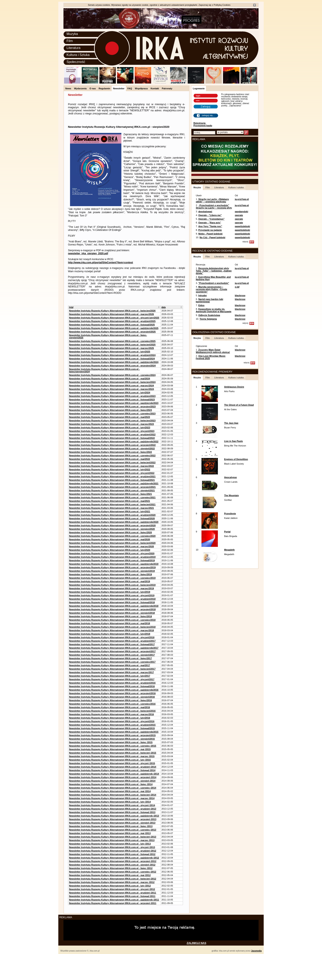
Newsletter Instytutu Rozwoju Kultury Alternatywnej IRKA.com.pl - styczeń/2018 (111, 637)
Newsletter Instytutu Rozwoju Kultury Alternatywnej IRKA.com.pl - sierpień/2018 (112, 613)
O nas (93, 88)
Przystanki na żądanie (210, 230)
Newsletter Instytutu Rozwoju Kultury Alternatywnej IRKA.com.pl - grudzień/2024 (112, 355)
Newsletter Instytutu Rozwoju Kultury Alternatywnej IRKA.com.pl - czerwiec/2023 (112, 413)
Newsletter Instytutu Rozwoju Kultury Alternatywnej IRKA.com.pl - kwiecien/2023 (112, 420)
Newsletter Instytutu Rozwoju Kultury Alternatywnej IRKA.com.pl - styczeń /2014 (112, 805)
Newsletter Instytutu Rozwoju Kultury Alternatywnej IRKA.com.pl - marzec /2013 (111, 840)
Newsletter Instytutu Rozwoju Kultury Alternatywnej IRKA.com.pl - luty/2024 (109, 392)
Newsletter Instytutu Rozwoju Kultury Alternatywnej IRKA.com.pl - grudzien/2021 (112, 476)
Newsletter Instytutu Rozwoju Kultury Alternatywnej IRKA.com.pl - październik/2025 (113, 328)
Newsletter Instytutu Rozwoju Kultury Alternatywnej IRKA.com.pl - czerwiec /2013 (112, 830)
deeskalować (205, 211)
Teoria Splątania (208, 319)
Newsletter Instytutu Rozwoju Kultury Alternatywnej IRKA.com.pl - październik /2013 (114, 816)
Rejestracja (199, 123)
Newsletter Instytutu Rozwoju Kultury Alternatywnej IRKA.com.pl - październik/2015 (113, 732)
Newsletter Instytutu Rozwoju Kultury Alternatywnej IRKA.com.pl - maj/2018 (109, 623)
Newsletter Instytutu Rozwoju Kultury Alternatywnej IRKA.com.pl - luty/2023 (109, 427)
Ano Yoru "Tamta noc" (210, 226)
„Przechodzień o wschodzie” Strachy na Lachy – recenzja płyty (214, 206)
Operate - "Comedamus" (211, 219)
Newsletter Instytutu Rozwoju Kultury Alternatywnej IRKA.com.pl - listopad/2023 (112, 399)
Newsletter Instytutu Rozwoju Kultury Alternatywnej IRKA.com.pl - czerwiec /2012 (112, 871)
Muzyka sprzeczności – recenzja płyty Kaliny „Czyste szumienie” (211, 289)
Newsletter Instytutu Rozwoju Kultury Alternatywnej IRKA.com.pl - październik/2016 (113, 690)
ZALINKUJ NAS (196, 943)
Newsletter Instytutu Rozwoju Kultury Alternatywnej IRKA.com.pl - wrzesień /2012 (112, 861)
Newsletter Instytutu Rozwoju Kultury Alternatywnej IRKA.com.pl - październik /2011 (114, 899)
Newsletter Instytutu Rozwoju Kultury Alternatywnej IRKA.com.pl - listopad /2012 (112, 854)
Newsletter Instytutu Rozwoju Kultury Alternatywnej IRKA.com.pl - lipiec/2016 (110, 700)
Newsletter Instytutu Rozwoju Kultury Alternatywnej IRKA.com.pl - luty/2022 (109, 469)
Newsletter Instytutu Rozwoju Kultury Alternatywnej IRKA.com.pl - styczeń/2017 (111, 679)
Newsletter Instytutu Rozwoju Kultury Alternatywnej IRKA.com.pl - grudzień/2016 (112, 683)
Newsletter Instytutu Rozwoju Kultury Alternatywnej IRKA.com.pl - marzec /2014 (111, 798)
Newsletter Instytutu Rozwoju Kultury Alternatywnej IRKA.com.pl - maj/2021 (109, 501)
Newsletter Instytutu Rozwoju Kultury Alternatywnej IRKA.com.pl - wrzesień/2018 (112, 609)
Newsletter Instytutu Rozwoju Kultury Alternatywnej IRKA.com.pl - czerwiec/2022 (112, 455)
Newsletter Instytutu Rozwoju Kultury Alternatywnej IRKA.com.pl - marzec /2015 (111, 756)
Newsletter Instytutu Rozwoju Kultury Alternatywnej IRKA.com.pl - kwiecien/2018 (112, 627)
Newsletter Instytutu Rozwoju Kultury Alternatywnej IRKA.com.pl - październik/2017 (113, 648)
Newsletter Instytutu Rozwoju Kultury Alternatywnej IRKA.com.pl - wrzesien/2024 (112, 365)
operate (239, 215)
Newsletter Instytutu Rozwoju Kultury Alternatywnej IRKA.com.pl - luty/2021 (109, 511)
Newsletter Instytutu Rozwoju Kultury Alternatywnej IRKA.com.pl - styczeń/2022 (111, 473)
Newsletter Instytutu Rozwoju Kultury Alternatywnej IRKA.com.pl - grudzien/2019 (112, 557)
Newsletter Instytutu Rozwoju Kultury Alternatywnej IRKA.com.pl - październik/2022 (113, 441)
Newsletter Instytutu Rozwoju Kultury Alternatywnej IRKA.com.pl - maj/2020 (109, 539)
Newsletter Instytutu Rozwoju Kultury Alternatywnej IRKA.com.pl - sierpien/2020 (112, 529)
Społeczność (76, 62)
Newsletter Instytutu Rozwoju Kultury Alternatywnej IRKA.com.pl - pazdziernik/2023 (113, 403)
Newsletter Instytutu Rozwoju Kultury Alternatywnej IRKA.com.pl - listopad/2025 (112, 324)
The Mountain (231, 495)
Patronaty (167, 88)
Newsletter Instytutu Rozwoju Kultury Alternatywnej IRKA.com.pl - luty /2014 (110, 802)
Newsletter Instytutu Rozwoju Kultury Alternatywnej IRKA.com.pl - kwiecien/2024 (112, 382)
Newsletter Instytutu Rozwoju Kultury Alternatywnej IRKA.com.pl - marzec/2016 (111, 714)
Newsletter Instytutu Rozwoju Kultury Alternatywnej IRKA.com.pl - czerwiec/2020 (112, 536)
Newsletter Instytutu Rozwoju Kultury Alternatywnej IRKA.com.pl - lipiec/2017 (110, 658)
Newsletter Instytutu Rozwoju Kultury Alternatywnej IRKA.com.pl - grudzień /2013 (112, 809)
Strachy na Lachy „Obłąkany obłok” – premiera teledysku (212, 200)
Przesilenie (230, 513)
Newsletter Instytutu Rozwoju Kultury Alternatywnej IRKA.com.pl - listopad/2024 (112, 358)
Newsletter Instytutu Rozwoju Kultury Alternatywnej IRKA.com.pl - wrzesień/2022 (112, 445)
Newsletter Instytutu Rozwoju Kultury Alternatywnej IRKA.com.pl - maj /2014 (110, 791)
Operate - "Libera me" (210, 215)
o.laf (237, 287)
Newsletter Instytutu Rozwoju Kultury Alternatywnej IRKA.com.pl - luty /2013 (110, 843)
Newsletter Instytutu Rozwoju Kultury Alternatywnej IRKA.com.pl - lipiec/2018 (110, 616)
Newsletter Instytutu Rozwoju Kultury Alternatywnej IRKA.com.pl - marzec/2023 (111, 424)
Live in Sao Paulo (233, 441)
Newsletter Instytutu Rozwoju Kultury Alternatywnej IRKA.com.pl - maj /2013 (110, 833)
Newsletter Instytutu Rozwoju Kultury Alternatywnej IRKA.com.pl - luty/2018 (109, 634)
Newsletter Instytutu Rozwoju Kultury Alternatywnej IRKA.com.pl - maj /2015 (110, 749)
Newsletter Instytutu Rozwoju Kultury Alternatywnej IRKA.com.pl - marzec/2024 (111, 385)
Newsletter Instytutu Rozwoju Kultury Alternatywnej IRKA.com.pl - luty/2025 (109, 351)
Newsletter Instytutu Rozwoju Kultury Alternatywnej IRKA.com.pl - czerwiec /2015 (112, 746)
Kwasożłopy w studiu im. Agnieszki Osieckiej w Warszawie (213, 310)
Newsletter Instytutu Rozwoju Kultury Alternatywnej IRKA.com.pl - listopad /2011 (112, 896)
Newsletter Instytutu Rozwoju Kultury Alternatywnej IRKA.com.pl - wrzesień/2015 (112, 735)
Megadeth (229, 549)
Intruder (202, 295)
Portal (227, 531)
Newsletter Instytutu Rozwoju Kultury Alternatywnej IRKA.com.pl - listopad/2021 (112, 480)
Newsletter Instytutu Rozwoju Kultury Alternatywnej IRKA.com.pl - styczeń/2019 (111, 595)
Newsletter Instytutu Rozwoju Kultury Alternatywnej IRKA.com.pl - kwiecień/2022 (112, 462)
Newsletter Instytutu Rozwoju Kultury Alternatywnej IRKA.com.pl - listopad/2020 (112, 518)
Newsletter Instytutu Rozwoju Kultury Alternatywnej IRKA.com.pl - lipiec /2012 (111, 868)
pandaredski (241, 211)
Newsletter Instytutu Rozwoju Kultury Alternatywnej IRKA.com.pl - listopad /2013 (112, 812)
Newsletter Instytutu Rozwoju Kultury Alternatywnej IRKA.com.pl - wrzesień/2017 (112, 651)
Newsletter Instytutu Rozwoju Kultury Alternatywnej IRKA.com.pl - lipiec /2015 (111, 742)
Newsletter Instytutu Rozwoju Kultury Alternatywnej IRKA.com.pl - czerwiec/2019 (112, 578)
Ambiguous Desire (234, 387)
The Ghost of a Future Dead (239, 405)
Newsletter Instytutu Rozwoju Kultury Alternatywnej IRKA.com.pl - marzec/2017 (111, 672)
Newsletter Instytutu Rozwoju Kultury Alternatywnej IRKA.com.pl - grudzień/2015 (112, 725)
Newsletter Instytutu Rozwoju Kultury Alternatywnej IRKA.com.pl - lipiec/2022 (110, 452)
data (163, 307)
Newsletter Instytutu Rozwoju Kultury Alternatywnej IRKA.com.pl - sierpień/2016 (112, 697)
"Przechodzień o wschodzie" (213, 283)
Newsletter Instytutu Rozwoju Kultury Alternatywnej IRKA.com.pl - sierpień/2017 (112, 655)
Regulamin (104, 88)
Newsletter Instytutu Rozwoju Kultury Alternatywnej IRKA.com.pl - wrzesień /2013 (112, 819)
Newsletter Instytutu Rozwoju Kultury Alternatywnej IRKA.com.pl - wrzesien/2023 (112, 406)
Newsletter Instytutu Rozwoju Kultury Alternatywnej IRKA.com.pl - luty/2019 (109, 592)
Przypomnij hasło (202, 125)
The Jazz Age (231, 423)
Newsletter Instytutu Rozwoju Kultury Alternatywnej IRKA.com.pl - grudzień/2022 (112, 434)
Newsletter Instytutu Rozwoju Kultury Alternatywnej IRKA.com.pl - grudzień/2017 (112, 641)
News (68, 88)
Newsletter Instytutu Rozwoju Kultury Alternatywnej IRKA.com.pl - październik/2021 (113, 483)
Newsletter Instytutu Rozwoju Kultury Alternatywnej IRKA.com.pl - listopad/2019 (112, 560)
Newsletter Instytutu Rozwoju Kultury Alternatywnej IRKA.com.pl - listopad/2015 (112, 728)
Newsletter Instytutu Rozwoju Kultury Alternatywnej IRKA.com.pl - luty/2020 (109, 550)
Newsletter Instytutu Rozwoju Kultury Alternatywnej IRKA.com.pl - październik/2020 (113, 522)
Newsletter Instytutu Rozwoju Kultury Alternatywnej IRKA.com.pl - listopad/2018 (112, 602)
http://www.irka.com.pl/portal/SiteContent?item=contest (100, 262)
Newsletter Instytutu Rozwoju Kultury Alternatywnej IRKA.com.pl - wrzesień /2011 (112, 903)
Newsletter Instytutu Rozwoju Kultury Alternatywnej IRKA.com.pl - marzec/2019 (111, 588)
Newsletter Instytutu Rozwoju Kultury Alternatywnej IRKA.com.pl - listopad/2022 (112, 438)
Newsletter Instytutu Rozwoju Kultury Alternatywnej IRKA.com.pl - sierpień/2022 (112, 448)
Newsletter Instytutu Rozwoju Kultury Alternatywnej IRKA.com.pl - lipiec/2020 (110, 532)
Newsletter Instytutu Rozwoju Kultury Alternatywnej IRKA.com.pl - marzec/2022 (111, 466)
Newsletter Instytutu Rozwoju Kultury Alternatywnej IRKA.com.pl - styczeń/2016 (111, 721)
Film (70, 41)
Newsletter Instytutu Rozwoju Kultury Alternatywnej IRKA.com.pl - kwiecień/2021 (112, 504)
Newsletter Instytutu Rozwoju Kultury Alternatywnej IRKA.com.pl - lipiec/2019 (110, 574)
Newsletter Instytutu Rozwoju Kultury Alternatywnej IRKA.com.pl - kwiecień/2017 (112, 669)
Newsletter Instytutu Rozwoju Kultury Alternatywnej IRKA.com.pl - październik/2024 (113, 362)
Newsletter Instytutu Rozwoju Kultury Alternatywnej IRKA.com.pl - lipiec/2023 (110, 410)
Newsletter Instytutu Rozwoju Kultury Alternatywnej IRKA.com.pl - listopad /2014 (112, 770)
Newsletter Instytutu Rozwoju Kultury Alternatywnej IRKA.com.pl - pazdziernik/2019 (113, 564)
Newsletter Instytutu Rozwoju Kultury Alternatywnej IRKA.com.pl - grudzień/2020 (112, 515)
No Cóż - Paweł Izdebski (212, 237)
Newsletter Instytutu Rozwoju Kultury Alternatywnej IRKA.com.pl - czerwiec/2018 (112, 620)
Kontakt (155, 88)
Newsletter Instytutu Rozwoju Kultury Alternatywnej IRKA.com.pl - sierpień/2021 (112, 490)
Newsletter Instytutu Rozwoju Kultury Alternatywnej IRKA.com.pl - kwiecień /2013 (112, 836)
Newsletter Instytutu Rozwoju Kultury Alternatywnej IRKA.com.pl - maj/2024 (109, 378)
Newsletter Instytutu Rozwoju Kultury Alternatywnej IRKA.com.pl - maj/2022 (109, 459)
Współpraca (141, 88)
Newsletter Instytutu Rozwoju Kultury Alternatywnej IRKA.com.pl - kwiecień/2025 (112, 344)
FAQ (129, 88)
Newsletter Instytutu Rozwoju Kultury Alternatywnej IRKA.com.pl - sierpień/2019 (112, 571)
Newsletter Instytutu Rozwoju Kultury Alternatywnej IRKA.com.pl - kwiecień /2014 (112, 795)
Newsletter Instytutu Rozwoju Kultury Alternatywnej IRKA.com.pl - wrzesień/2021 (112, 487)
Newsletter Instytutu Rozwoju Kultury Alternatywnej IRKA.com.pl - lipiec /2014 (111, 784)
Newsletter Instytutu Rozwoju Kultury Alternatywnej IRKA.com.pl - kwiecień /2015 (112, 753)
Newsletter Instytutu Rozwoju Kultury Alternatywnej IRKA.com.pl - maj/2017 (109, 665)
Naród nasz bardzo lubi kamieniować (209, 300)
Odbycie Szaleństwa (209, 315)
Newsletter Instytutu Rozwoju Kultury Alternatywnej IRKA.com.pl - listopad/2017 (112, 644)
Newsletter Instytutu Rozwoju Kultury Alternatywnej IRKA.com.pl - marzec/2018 (111, 630)
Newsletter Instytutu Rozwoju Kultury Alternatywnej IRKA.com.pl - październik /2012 (114, 857)
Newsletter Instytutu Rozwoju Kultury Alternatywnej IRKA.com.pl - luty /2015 (110, 760)
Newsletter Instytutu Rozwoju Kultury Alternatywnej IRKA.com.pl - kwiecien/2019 (112, 585)
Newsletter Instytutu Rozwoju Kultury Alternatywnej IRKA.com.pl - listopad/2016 (112, 686)
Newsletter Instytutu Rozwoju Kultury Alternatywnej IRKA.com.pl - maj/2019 (109, 581)
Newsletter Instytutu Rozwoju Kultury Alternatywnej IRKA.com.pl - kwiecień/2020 (112, 543)
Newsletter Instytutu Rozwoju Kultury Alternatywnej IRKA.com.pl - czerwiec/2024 (112, 375)
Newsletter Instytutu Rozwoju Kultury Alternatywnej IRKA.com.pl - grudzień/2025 (112, 321)
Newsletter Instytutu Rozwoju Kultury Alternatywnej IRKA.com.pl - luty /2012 (110, 885)
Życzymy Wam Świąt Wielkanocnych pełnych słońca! (213, 351)
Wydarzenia (80, 88)
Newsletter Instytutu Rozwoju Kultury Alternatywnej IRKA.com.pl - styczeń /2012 (112, 889)
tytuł (71, 307)
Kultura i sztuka (236, 187)
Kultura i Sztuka (78, 55)
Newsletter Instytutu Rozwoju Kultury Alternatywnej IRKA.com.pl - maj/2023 (109, 417)
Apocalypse (230, 477)
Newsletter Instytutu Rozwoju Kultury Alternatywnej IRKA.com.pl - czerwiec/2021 (112, 497)
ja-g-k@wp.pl (242, 199)
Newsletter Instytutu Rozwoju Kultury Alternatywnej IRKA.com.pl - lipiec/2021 (110, 494)
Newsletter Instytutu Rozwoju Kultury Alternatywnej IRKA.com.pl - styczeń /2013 (112, 847)
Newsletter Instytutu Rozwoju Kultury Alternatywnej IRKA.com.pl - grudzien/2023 (112, 396)
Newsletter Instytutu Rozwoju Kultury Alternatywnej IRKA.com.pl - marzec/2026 (111, 314)
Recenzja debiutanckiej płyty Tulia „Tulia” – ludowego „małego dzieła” (213, 270)
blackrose (240, 295)
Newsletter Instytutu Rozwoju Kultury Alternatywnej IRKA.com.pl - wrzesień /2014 (112, 777)
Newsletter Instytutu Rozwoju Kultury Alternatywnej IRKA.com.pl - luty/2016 (109, 718)
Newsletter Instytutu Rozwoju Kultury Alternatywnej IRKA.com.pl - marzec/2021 (111, 508)
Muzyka (72, 34)
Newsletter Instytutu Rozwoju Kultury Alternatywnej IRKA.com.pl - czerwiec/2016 (112, 704)
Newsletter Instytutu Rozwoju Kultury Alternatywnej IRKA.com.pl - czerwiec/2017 (112, 662)
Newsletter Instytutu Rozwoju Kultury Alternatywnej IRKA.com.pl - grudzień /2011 (112, 892)
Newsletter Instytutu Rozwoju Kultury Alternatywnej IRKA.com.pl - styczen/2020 (111, 553)
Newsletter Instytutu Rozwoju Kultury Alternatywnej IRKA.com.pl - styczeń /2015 (112, 763)
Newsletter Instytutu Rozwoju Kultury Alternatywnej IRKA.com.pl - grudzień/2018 (112, 599)
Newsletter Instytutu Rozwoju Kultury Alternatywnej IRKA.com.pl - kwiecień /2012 (112, 878)
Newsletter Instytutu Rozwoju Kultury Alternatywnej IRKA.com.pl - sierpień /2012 (112, 864)
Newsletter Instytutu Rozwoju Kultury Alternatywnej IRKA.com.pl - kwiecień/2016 (112, 711)
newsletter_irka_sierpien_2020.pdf (88, 253)
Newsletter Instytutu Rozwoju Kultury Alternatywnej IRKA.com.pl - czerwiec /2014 (112, 788)
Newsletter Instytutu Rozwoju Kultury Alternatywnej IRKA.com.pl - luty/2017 (109, 676)
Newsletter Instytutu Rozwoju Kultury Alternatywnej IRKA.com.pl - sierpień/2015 (112, 739)
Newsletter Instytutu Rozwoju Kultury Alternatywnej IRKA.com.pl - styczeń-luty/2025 (114, 317)
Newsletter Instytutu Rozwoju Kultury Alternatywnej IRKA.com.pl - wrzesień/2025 (112, 331)
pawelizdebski (242, 226)
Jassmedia (256, 951)
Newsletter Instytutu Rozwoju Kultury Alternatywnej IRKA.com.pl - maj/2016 (109, 707)
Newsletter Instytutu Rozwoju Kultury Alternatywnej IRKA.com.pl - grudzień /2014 (112, 767)
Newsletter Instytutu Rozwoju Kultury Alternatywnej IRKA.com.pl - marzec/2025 (111, 348)
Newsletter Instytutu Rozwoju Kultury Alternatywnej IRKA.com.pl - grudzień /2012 (112, 850)
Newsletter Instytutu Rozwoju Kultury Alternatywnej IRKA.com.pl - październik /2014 (114, 774)
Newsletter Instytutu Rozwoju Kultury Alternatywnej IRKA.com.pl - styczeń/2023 (111, 431)
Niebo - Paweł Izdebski (210, 233)
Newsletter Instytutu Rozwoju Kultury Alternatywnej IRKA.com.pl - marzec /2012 (111, 882)
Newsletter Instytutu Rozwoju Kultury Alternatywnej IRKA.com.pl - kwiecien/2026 (112, 310)
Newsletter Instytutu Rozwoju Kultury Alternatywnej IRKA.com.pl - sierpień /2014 (112, 781)
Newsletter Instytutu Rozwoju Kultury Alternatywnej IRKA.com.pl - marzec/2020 (111, 546)
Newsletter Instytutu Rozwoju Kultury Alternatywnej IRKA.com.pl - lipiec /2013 (111, 826)
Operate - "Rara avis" (209, 222)
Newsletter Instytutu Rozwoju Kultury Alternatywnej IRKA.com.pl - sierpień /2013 (112, 823)
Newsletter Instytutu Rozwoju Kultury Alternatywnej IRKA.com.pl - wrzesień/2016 (112, 693)
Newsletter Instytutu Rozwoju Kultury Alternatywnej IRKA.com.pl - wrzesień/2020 (112, 525)
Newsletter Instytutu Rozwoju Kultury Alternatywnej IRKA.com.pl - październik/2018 (113, 606)
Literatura (73, 48)
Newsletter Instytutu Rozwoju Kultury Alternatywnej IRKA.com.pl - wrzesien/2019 (112, 567)
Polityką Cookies (222, 5)
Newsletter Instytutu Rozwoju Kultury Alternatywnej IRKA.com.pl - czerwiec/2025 (112, 341)
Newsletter (119, 88)
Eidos (201, 305)
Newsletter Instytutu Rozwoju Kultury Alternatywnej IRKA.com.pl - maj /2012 (110, 875)
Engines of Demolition (236, 459)
